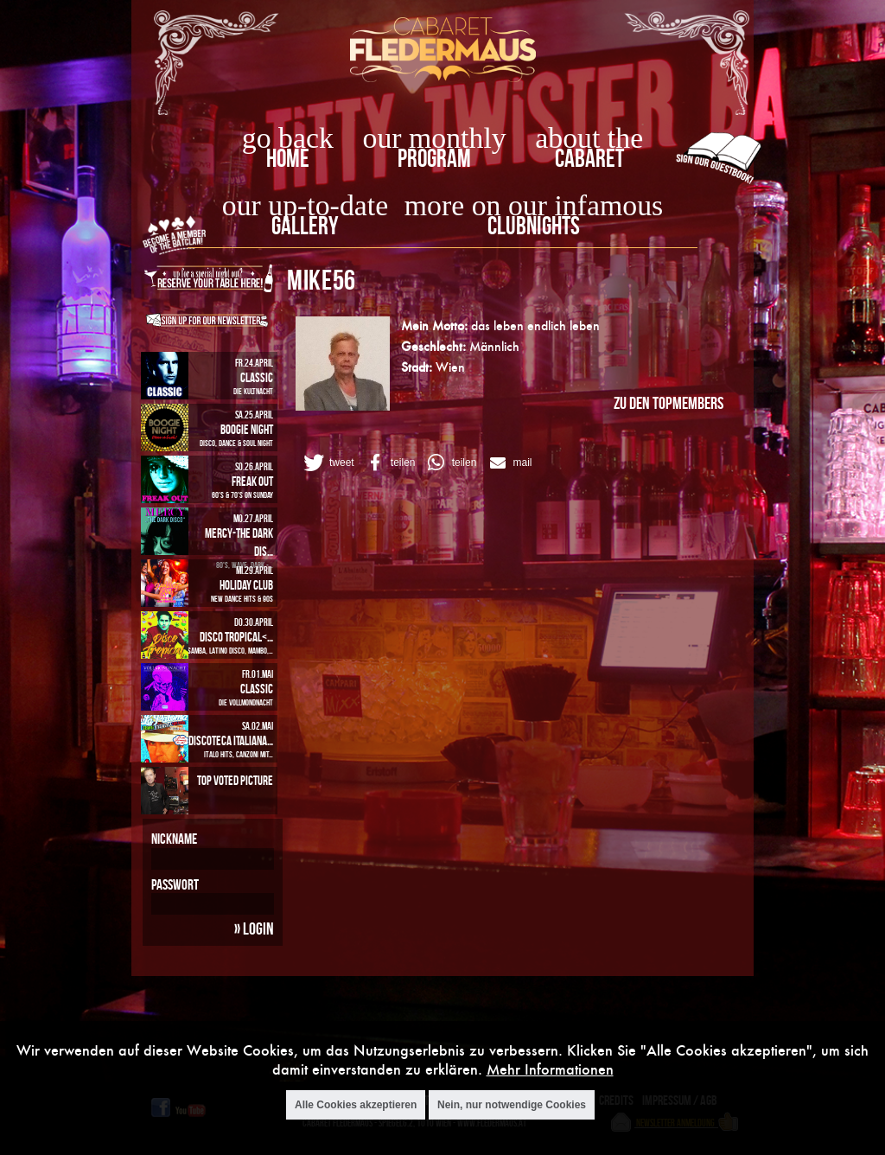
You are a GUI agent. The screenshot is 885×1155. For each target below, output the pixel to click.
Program (434, 157)
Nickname (174, 838)
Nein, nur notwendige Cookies (511, 1105)
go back (288, 138)
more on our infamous (533, 205)
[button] (327, 462)
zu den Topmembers (668, 402)
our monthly (434, 138)
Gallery (304, 225)
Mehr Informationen (550, 1069)
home (287, 157)
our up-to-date (305, 205)
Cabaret (589, 157)
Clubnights (533, 225)
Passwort (175, 884)
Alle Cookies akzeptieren (356, 1105)
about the (589, 138)
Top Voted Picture (235, 780)
